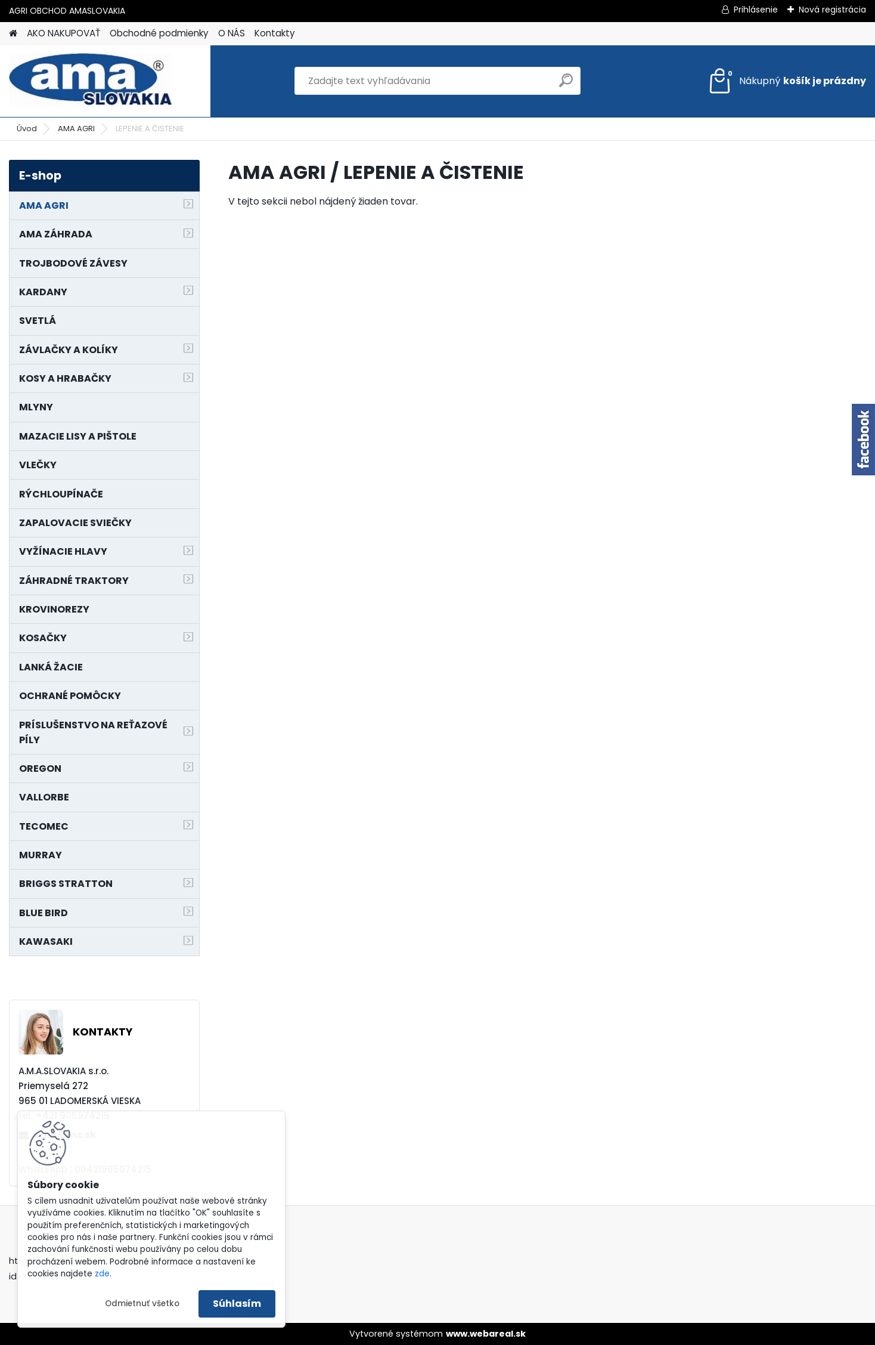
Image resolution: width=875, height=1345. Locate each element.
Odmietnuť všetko (142, 1303)
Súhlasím (237, 1303)
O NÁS (231, 33)
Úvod (27, 128)
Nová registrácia (832, 10)
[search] (566, 85)
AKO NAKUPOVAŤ (63, 33)
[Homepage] (13, 33)
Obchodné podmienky (159, 33)
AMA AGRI (76, 128)
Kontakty (275, 33)
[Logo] (91, 81)
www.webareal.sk (486, 1334)
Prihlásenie (756, 10)
